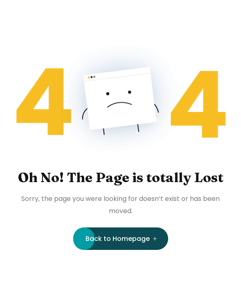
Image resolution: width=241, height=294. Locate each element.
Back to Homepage (118, 238)
